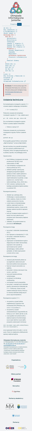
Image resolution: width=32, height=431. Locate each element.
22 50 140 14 (10, 343)
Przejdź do (16, 24)
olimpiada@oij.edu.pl (10, 345)
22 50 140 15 (20, 343)
